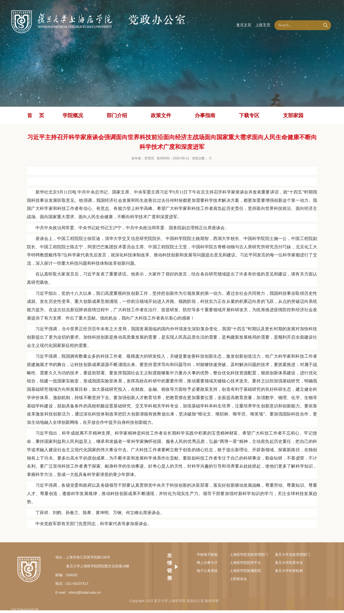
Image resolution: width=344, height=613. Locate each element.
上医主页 (262, 25)
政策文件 (161, 115)
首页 (39, 115)
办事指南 (205, 115)
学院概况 (73, 115)
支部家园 (293, 115)
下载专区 (249, 115)
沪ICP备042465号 (25, 610)
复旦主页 (243, 25)
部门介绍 (117, 115)
